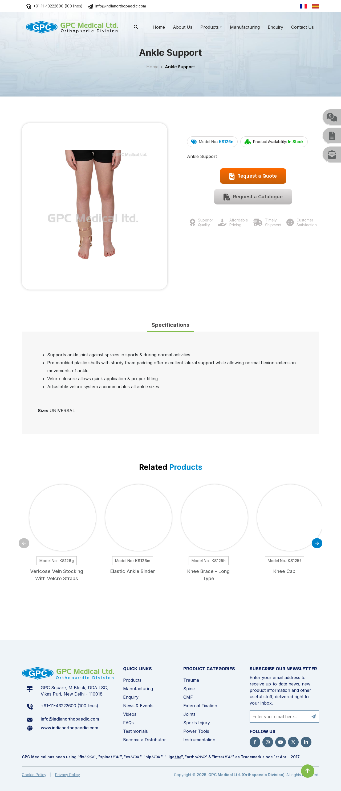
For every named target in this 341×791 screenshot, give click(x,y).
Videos (129, 714)
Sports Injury (196, 722)
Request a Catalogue (253, 197)
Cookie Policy (34, 774)
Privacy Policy (67, 774)
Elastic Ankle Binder (132, 571)
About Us (182, 27)
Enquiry (275, 27)
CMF (188, 697)
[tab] (170, 325)
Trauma (191, 680)
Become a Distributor (144, 739)
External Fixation (200, 705)
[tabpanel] (170, 382)
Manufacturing (245, 27)
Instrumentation (199, 739)
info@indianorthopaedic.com (117, 6)
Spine (189, 688)
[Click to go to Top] (307, 771)
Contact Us (302, 27)
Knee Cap (284, 571)
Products (209, 27)
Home (159, 27)
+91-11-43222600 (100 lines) (54, 6)
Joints (189, 714)
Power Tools (196, 731)
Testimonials (135, 731)
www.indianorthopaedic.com (69, 727)
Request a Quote (253, 176)
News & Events (138, 705)
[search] (135, 27)
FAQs (128, 722)
